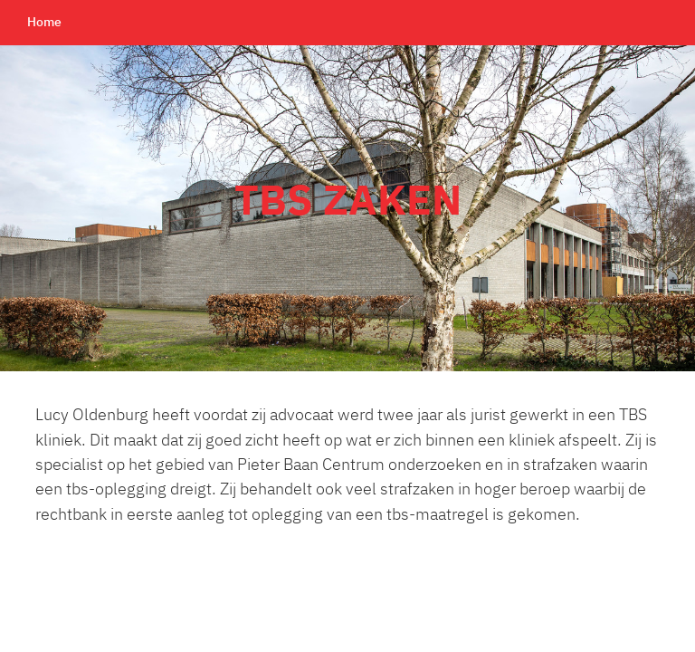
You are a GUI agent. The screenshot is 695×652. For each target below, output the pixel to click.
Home (44, 22)
